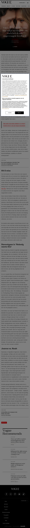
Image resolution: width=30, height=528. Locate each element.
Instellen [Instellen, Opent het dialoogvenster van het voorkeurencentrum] (9, 112)
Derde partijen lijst (5, 108)
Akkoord (19, 112)
